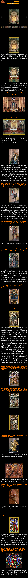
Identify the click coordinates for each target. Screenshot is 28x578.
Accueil (8, 1)
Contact (12, 1)
